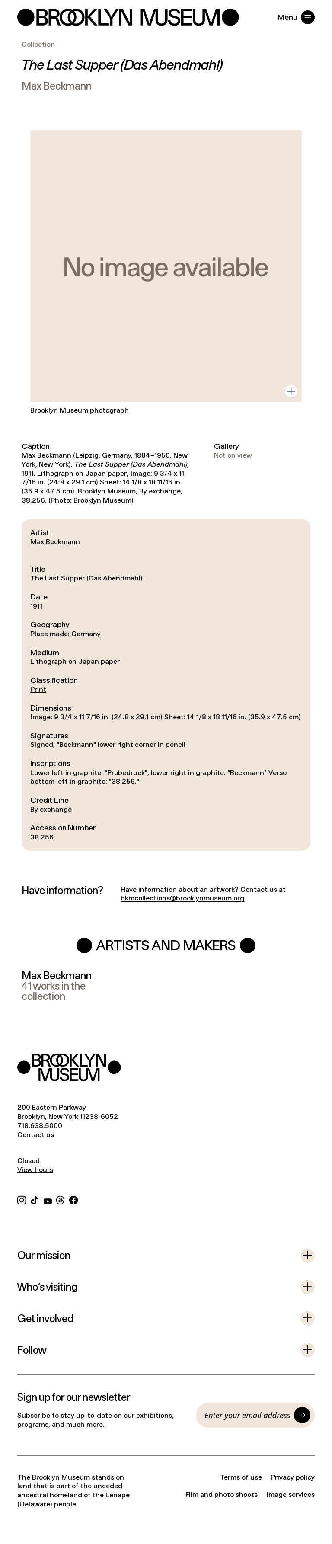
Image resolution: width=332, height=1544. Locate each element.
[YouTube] (48, 1199)
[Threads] (60, 1199)
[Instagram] (21, 1199)
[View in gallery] (291, 391)
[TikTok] (34, 1199)
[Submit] (302, 1415)
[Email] (247, 1415)
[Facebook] (73, 1199)
